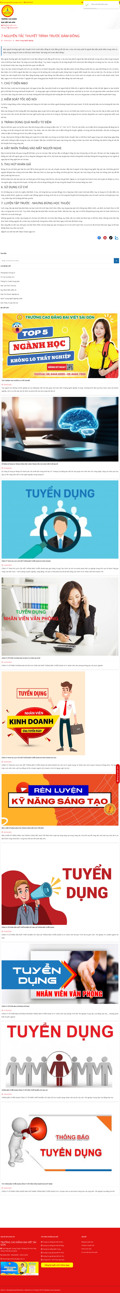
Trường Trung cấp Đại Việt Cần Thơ (52, 1256)
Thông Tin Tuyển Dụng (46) (10, 281)
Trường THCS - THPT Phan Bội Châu (52, 1260)
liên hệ (77, 20)
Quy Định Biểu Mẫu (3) (8, 290)
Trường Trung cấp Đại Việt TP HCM (52, 1253)
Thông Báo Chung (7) (8, 273)
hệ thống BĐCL (30, 20)
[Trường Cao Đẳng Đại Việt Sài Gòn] (99, 238)
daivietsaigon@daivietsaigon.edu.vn (11, 2)
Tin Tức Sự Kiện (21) (7, 277)
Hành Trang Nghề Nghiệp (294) (11, 299)
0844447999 (6, 1255)
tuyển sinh (43, 14)
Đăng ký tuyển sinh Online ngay (57, 1265)
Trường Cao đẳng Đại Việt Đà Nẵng (52, 1246)
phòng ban (79, 14)
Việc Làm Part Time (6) (8, 286)
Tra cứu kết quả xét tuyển (89, 1252)
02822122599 (24, 1255)
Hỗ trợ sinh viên (86, 1249)
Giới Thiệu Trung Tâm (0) (9, 303)
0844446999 (28, 2)
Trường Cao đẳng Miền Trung (51, 1249)
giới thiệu (28, 14)
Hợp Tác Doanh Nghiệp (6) (10, 294)
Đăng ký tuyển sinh (87, 1242)
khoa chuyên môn (61, 14)
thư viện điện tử (49, 20)
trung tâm (95, 14)
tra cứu (65, 20)
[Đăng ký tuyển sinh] (118, 774)
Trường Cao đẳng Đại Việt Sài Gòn (52, 1242)
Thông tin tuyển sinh (87, 1245)
